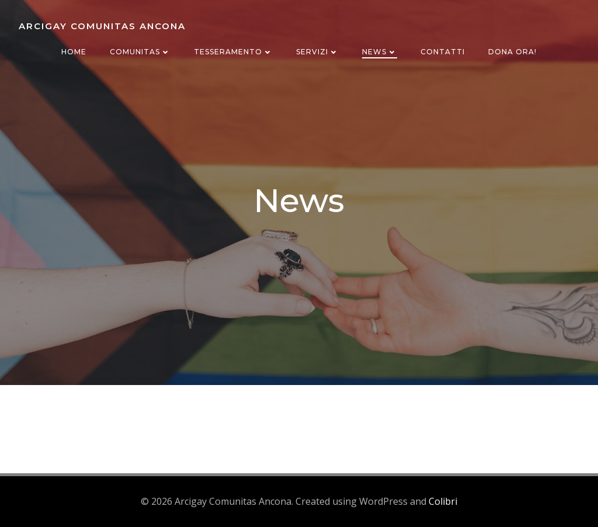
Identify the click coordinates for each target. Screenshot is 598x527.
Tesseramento (233, 51)
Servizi (317, 51)
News (379, 51)
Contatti (442, 51)
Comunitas (140, 51)
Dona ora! (512, 51)
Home (73, 51)
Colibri (443, 501)
